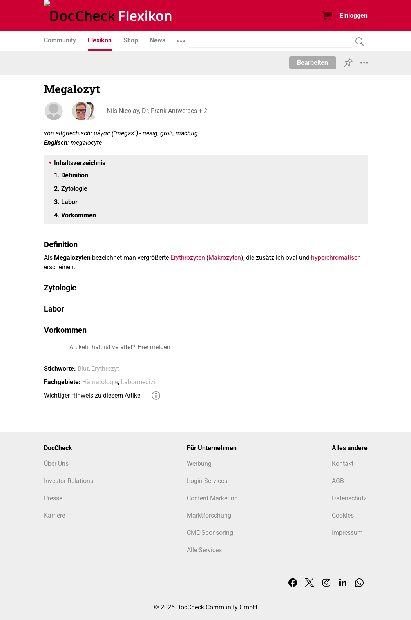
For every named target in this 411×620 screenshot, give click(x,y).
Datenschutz (349, 498)
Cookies (343, 515)
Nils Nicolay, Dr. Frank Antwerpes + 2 (157, 111)
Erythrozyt (105, 368)
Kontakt (342, 463)
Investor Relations (68, 481)
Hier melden (154, 347)
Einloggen (354, 15)
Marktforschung (209, 515)
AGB (338, 481)
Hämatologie (100, 382)
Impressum (347, 532)
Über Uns (56, 463)
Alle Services (204, 550)
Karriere (54, 515)
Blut (83, 368)
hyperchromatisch (336, 257)
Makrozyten (224, 257)
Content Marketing (212, 498)
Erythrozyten (187, 257)
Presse (53, 498)
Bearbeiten (312, 62)
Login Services (207, 481)
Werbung (199, 463)
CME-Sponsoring (210, 532)
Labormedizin (140, 382)
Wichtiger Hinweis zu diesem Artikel (93, 395)
